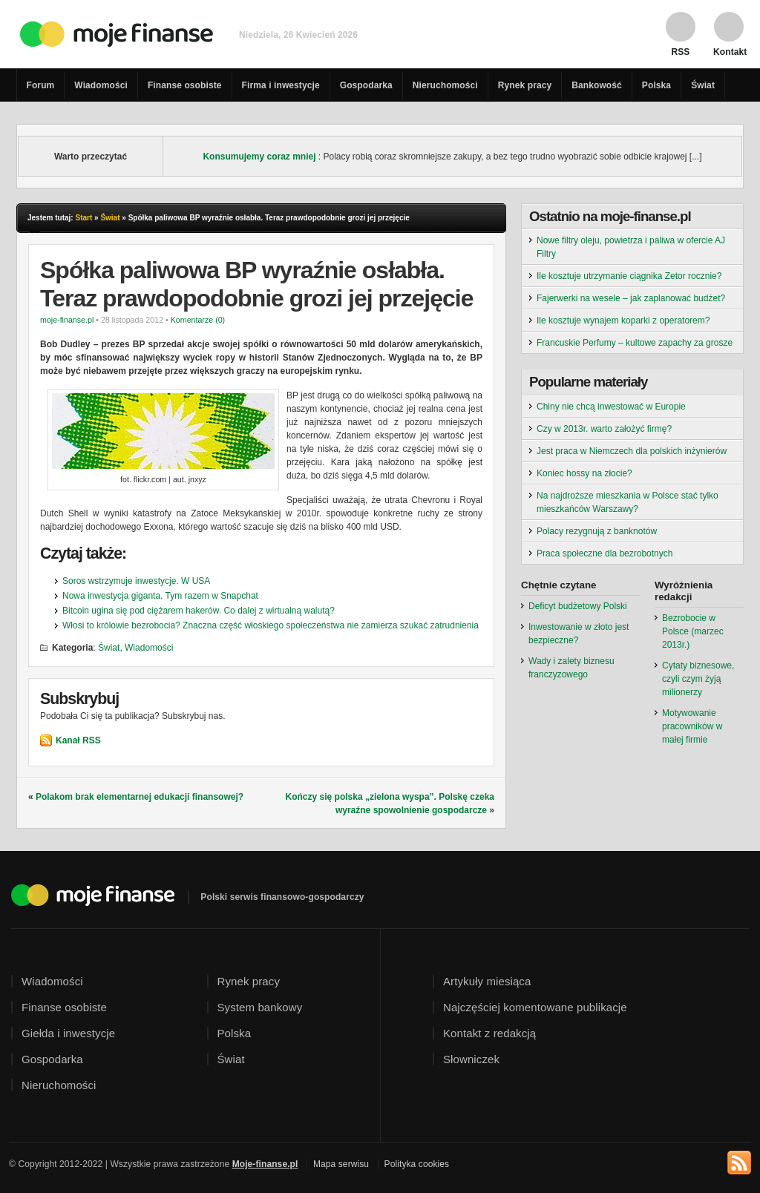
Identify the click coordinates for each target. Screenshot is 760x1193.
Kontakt (728, 51)
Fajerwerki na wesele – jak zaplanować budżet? (631, 298)
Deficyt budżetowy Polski (577, 606)
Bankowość (596, 85)
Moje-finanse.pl (265, 1164)
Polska (656, 85)
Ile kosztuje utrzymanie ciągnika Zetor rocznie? (629, 276)
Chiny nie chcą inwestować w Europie (611, 406)
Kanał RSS (78, 740)
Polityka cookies (417, 1164)
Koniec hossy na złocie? (584, 473)
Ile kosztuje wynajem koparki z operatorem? (623, 320)
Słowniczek (471, 1059)
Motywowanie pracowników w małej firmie (692, 726)
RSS (681, 51)
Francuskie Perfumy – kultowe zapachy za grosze (635, 343)
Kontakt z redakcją (489, 1033)
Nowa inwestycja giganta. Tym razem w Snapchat (160, 596)
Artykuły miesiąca (487, 981)
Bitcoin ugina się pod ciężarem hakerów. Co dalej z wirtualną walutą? (198, 610)
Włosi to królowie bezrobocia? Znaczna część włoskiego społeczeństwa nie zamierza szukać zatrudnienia (270, 625)
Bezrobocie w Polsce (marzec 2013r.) (693, 631)
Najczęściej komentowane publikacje (535, 1007)
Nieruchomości (445, 85)
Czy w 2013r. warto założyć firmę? (604, 429)
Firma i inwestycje (281, 85)
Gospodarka (366, 85)
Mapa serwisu (341, 1164)
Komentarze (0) (198, 319)
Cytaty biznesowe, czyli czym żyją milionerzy (698, 678)
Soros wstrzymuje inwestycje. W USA (136, 581)
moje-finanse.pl (67, 319)
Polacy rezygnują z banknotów (597, 531)
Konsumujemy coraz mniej (259, 156)
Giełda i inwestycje (68, 1033)
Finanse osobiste (185, 85)
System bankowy (260, 1007)
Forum (41, 85)
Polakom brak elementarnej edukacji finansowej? (139, 797)
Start (83, 218)
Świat (703, 85)
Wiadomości (101, 85)
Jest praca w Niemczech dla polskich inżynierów (632, 451)
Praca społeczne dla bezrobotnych (604, 553)
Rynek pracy (524, 85)
